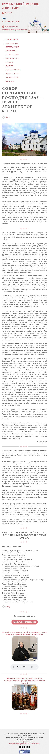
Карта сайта (35, 744)
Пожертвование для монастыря (14, 30)
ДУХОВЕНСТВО (12, 43)
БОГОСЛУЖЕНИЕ (12, 47)
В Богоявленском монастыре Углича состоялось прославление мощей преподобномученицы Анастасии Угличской (24, 681)
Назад (8, 117)
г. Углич (8, 13)
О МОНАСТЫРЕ (12, 40)
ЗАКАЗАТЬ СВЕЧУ (12, 77)
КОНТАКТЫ (10, 81)
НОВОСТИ (9, 62)
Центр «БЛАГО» (12, 55)
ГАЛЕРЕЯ (9, 66)
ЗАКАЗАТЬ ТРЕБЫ (12, 74)
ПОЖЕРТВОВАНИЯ (13, 70)
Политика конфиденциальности (24, 742)
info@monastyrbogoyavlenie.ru (19, 744)
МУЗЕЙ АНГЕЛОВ (12, 58)
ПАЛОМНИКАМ (11, 51)
